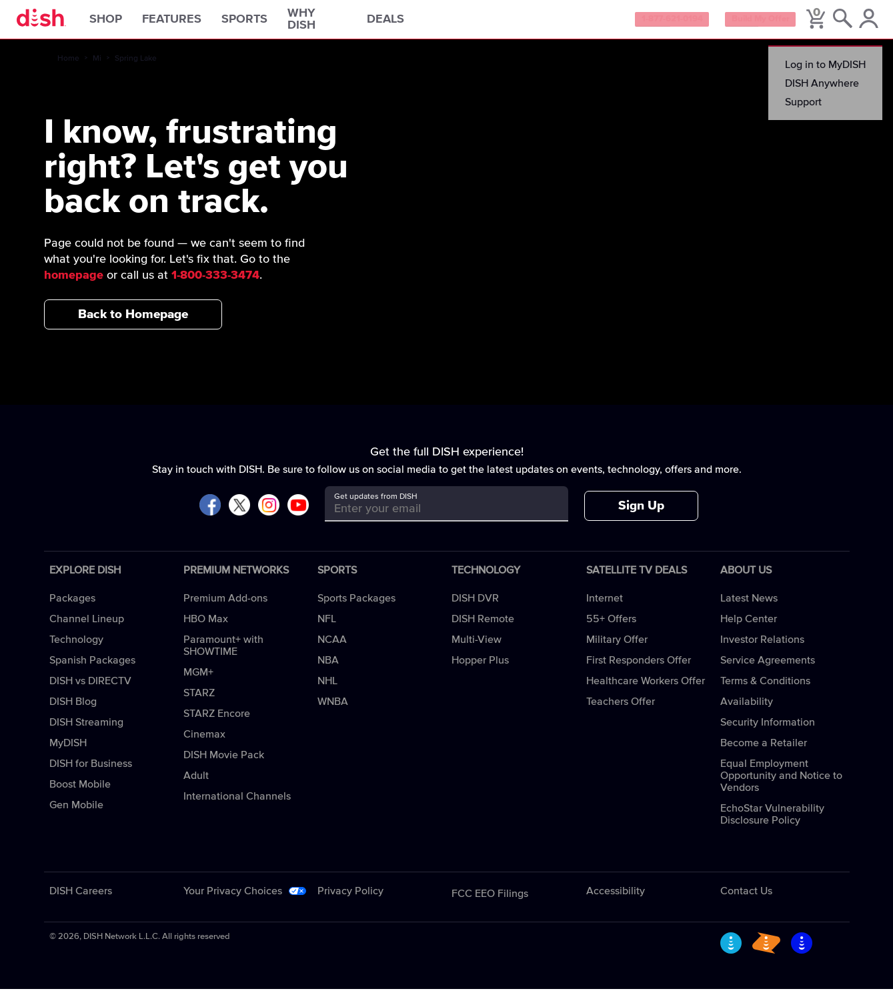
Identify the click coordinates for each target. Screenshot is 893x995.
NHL (327, 687)
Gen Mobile (76, 811)
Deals (402, 23)
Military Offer (617, 645)
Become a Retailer (763, 749)
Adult (196, 781)
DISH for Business (90, 769)
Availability (746, 707)
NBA (328, 666)
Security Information (767, 728)
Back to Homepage (133, 319)
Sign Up (641, 512)
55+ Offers (611, 625)
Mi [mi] (97, 65)
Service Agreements (767, 666)
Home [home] (68, 65)
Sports (262, 23)
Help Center (748, 625)
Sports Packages (356, 604)
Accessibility (615, 897)
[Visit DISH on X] (239, 512)
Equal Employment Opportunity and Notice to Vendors (781, 781)
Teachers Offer (620, 707)
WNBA (332, 707)
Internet (604, 604)
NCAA (332, 645)
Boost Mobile (80, 790)
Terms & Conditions (765, 687)
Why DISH (334, 23)
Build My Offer (745, 22)
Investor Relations (762, 645)
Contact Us (746, 897)
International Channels (237, 802)
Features (189, 23)
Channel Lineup (86, 625)
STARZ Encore (216, 719)
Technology (76, 645)
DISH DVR (475, 604)
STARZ (199, 699)
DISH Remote (483, 625)
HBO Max (205, 625)
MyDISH (68, 749)
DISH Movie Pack (223, 761)
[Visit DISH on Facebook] (210, 512)
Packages (72, 604)
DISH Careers (80, 897)
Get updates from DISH (375, 503)
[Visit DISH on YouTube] (298, 512)
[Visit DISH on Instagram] (268, 512)
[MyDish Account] (863, 22)
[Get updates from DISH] (434, 515)
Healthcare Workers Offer (645, 687)
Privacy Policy (350, 897)
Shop (123, 23)
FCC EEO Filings (490, 899)
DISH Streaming (86, 728)
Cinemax (204, 740)
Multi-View (477, 645)
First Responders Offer (638, 666)
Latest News (749, 604)
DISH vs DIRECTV (90, 687)
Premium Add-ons (225, 604)
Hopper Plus (480, 666)
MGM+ (198, 678)
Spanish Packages (92, 666)
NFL (326, 625)
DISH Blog (73, 707)
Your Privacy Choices (232, 897)
